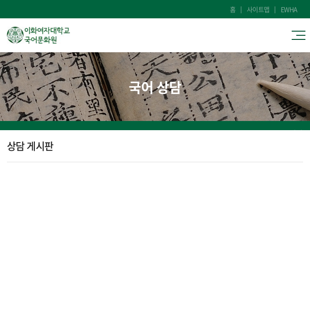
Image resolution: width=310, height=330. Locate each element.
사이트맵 (258, 9)
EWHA (289, 9)
